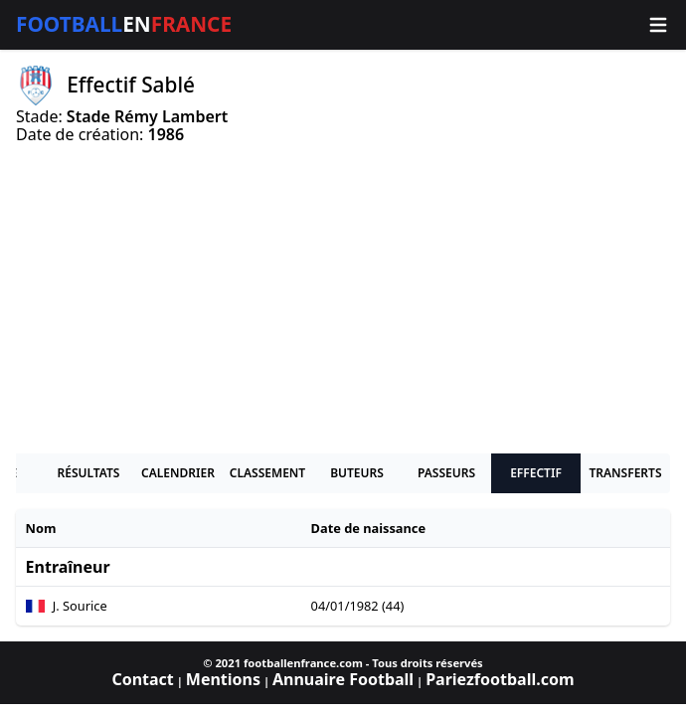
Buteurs (357, 472)
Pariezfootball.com (500, 679)
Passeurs (446, 472)
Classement (267, 472)
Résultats (89, 472)
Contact (142, 679)
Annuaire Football (343, 679)
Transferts (625, 472)
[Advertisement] (343, 298)
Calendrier (178, 472)
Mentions (223, 679)
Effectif (536, 472)
